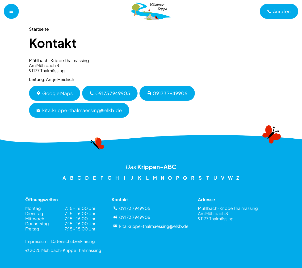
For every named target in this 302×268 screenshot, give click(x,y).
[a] (279, 11)
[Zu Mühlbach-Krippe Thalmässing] (151, 11)
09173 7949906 (167, 93)
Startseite (39, 29)
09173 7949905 (110, 93)
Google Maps (55, 93)
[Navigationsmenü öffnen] (11, 11)
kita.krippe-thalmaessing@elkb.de (79, 110)
